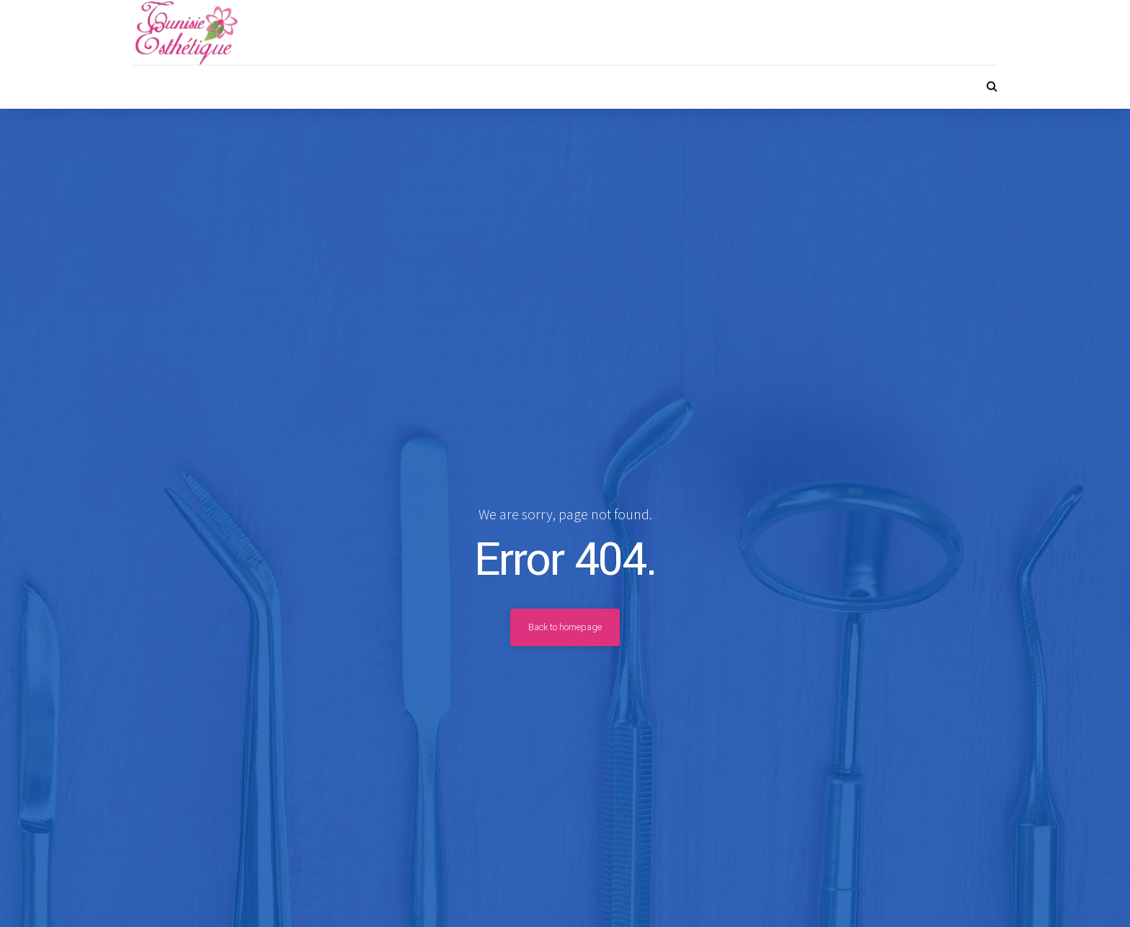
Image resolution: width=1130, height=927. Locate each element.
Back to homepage (565, 627)
